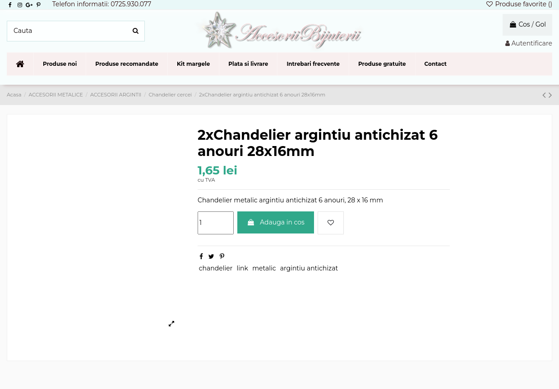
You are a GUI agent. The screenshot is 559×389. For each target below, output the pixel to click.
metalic (264, 268)
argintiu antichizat (309, 268)
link (242, 268)
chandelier (216, 268)
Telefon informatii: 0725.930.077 (102, 4)
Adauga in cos (276, 222)
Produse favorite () (518, 4)
